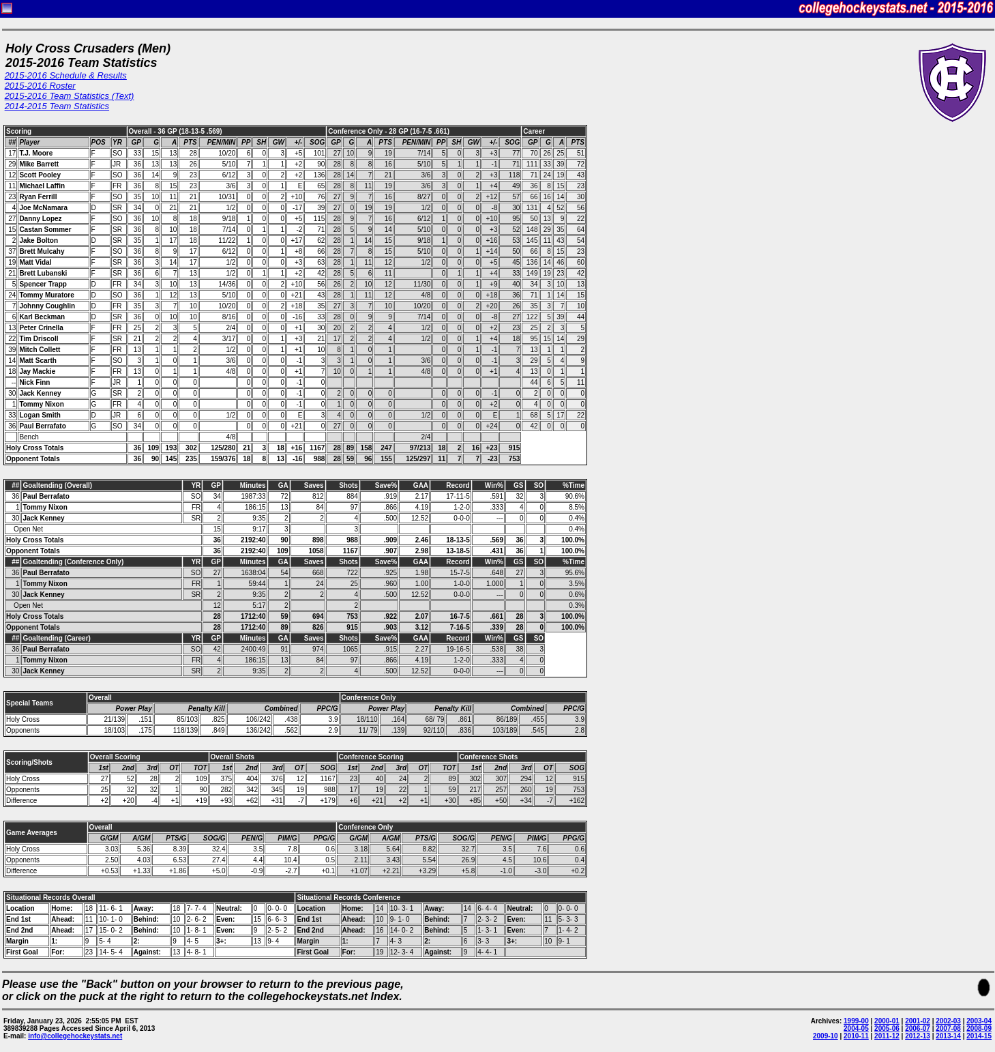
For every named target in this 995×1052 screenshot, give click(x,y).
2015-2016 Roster (40, 86)
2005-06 (887, 1028)
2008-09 (979, 1028)
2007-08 (948, 1028)
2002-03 (948, 1021)
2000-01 (887, 1021)
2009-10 (825, 1036)
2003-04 (979, 1021)
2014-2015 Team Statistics (57, 106)
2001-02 (917, 1021)
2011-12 (887, 1036)
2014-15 (979, 1036)
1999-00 (856, 1021)
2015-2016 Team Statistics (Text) (69, 96)
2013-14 (948, 1036)
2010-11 (856, 1036)
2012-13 (917, 1036)
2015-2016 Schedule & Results (66, 75)
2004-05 (856, 1028)
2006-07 (917, 1028)
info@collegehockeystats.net (75, 1036)
